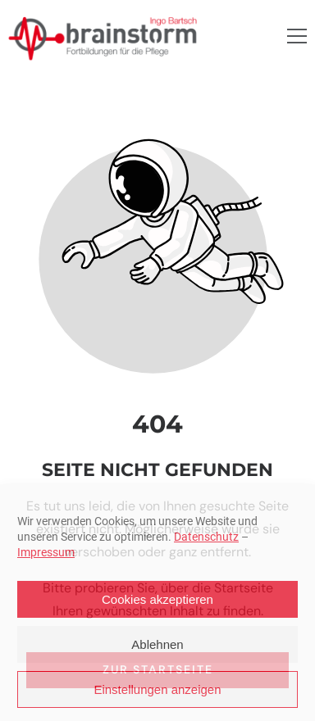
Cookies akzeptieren (157, 599)
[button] (297, 36)
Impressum (46, 552)
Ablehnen (157, 644)
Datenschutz (206, 536)
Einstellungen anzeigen (157, 689)
